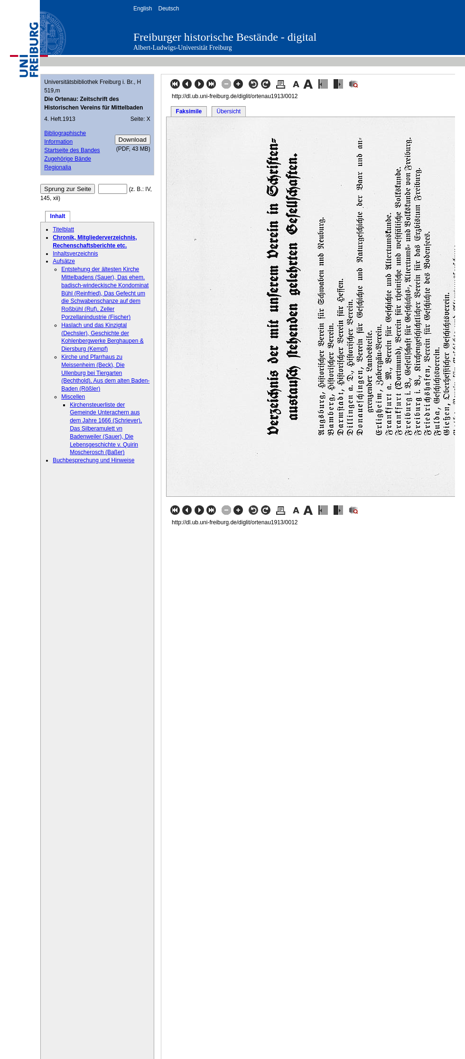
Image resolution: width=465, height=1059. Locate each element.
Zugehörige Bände (67, 158)
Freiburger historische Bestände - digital (224, 37)
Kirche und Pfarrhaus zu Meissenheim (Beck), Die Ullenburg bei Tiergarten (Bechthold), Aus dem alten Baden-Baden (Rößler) (105, 373)
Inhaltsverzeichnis (75, 253)
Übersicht (228, 111)
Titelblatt (63, 229)
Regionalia (57, 167)
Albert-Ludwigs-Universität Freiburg (182, 47)
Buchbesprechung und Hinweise (93, 460)
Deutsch (168, 8)
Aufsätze (64, 261)
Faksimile (189, 111)
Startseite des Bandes (72, 150)
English (142, 8)
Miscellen (73, 396)
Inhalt (57, 216)
